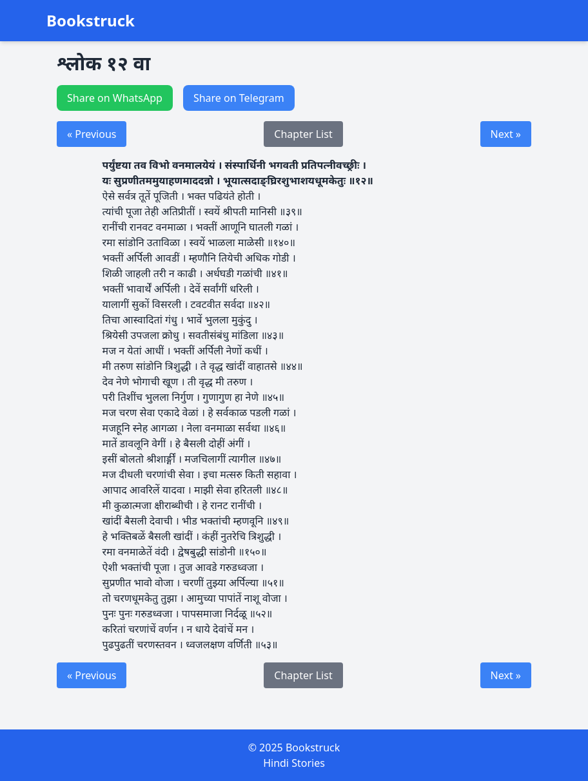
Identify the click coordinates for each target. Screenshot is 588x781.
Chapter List (303, 134)
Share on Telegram (238, 98)
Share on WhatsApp (114, 98)
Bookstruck (90, 20)
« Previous (91, 134)
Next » (506, 134)
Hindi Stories (294, 763)
